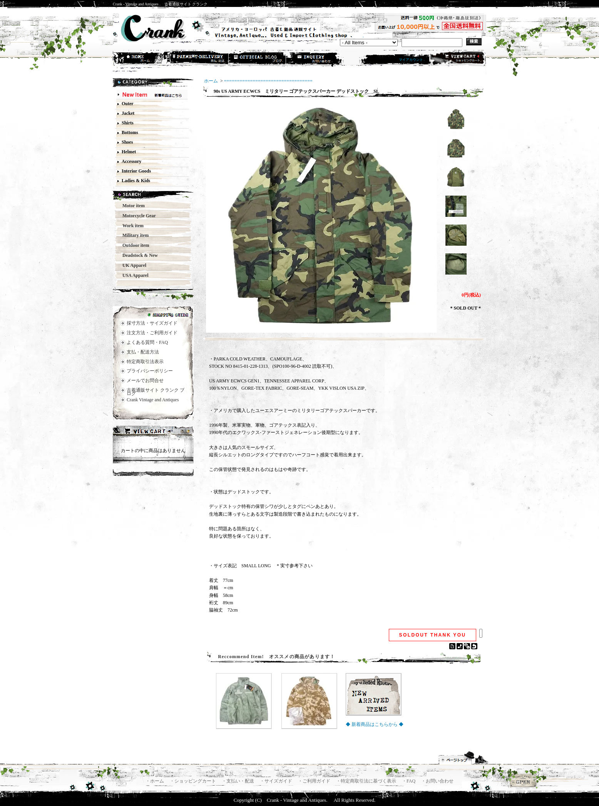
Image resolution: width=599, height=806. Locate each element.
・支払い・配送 (238, 781)
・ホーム (155, 781)
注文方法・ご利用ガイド (152, 332)
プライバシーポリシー (150, 371)
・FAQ (409, 781)
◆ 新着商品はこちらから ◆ (374, 724)
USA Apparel (133, 275)
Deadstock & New (138, 255)
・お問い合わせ (437, 781)
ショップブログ (257, 59)
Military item (133, 235)
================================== (268, 81)
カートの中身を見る (153, 432)
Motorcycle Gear (137, 215)
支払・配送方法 (200, 59)
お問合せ (315, 59)
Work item (131, 225)
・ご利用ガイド (314, 781)
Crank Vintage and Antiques (153, 399)
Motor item (131, 205)
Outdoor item (133, 245)
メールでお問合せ (145, 380)
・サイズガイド (276, 781)
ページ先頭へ (464, 757)
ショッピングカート (456, 58)
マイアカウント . (412, 60)
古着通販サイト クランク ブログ (155, 391)
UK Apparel (132, 265)
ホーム (142, 59)
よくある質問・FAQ (147, 342)
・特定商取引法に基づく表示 (366, 781)
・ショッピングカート (193, 781)
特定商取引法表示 (145, 361)
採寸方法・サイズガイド (152, 323)
